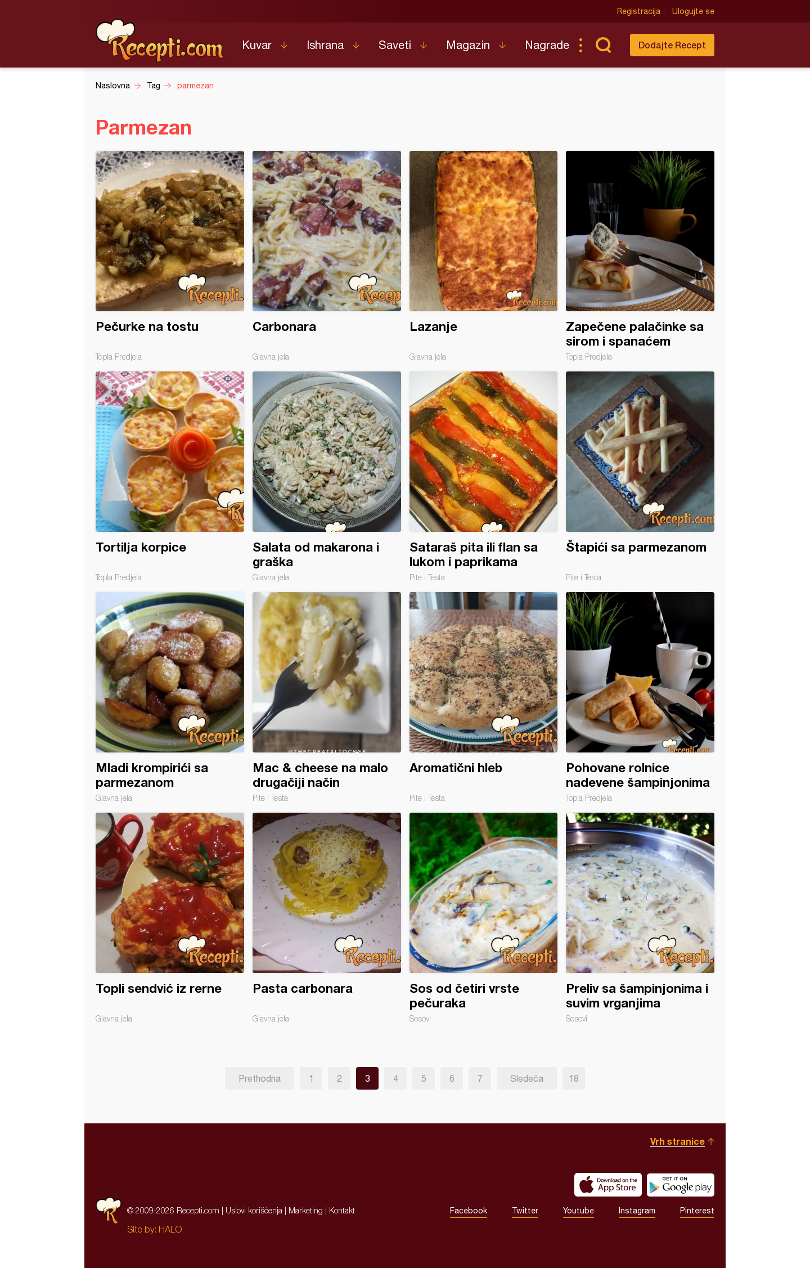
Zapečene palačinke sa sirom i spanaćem (640, 256)
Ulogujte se (693, 11)
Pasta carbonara (327, 918)
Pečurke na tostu (170, 256)
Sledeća (526, 1078)
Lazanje (484, 256)
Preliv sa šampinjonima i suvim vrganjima (640, 918)
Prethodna (259, 1078)
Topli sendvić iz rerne (170, 918)
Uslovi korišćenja (254, 1210)
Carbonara (327, 256)
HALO (170, 1229)
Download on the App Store (608, 1185)
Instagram (637, 1210)
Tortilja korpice (170, 476)
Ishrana (325, 44)
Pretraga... (603, 45)
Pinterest (697, 1210)
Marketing (306, 1210)
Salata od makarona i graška (327, 476)
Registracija (638, 11)
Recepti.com (160, 40)
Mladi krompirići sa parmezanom (170, 697)
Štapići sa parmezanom (640, 476)
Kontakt (342, 1210)
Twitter (525, 1210)
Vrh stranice (677, 1141)
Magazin (468, 44)
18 (574, 1078)
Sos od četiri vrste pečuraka (484, 918)
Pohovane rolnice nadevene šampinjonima (640, 697)
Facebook (468, 1210)
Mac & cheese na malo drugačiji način (327, 697)
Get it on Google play (680, 1185)
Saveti (395, 44)
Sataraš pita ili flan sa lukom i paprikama (484, 476)
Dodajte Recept (672, 44)
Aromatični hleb (484, 697)
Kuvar (257, 44)
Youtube (578, 1210)
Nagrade (547, 44)
